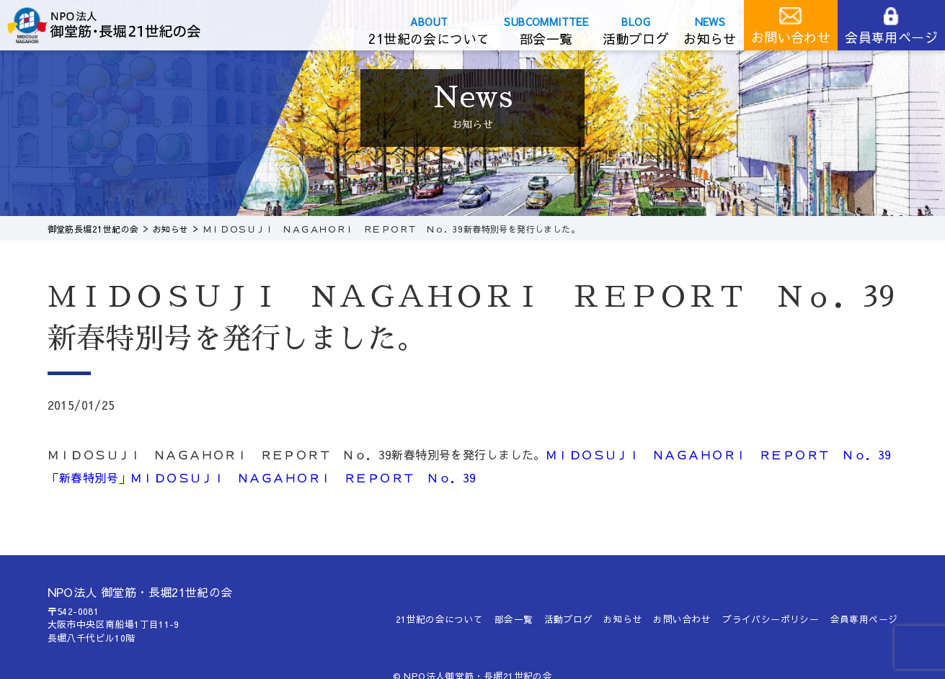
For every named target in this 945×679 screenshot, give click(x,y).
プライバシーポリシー (770, 619)
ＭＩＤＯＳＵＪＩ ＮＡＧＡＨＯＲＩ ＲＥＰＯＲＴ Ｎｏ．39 (302, 477)
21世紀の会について (428, 39)
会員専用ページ (891, 37)
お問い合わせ (790, 37)
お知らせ (710, 39)
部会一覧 (546, 39)
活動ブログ (636, 39)
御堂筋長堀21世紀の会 (115, 25)
